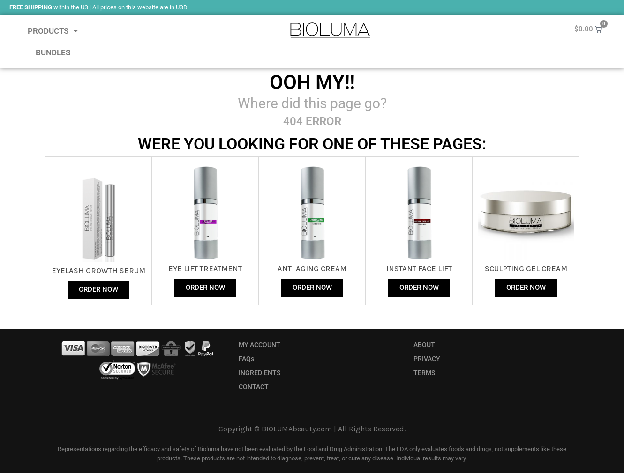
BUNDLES (53, 52)
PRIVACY (426, 359)
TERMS (424, 373)
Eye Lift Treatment (205, 268)
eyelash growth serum (98, 270)
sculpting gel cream (526, 268)
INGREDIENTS (259, 373)
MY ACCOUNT (259, 345)
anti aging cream (312, 268)
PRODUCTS (53, 30)
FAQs (246, 359)
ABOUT (424, 345)
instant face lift (419, 268)
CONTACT (254, 387)
